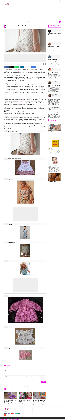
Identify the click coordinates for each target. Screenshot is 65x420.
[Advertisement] (32, 12)
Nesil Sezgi (55, 107)
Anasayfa (7, 27)
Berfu (55, 81)
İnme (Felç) (50, 131)
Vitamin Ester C (50, 148)
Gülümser (55, 68)
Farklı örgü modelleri (19, 71)
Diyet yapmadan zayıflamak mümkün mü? (54, 34)
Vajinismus (49, 98)
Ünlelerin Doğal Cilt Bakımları (53, 181)
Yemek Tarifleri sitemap (15, 419)
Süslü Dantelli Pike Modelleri (53, 59)
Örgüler (9, 362)
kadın (5, 101)
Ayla (55, 42)
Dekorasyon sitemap (8, 419)
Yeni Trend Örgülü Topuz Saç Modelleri (53, 73)
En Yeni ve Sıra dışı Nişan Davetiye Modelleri (54, 86)
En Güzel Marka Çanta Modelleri (53, 46)
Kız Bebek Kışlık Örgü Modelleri (39, 400)
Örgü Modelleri (12, 27)
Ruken (54, 30)
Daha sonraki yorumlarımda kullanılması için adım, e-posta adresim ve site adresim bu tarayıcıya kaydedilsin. (22, 379)
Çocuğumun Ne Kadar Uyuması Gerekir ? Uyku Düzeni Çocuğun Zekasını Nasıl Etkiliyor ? (53, 112)
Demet (54, 94)
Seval (55, 55)
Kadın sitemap (2, 419)
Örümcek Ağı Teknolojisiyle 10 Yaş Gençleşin (54, 166)
